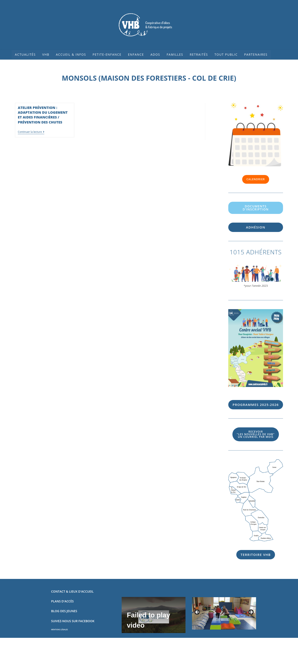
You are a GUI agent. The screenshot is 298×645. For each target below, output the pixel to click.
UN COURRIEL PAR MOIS (256, 434)
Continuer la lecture (31, 132)
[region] (224, 613)
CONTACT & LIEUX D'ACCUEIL (72, 591)
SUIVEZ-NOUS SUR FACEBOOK (72, 621)
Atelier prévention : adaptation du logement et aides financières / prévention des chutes (43, 115)
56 (256, 404)
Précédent (197, 612)
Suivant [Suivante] (250, 612)
